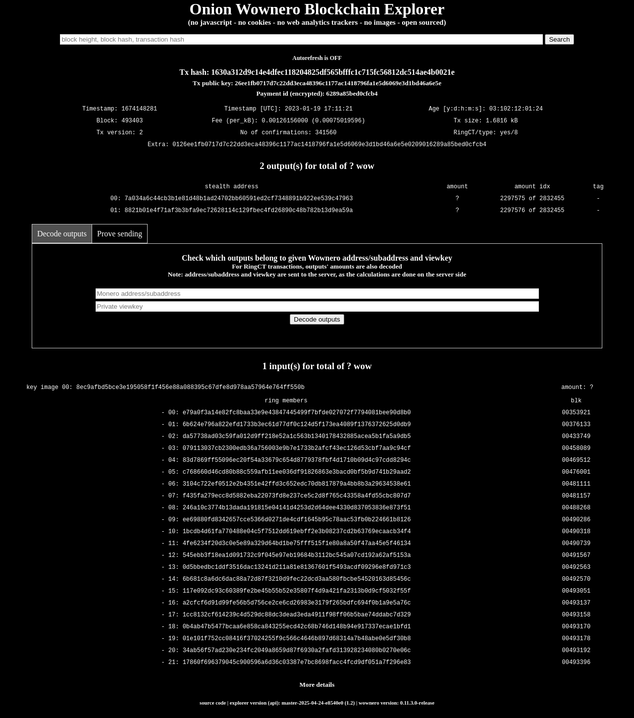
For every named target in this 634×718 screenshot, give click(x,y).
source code (213, 703)
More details (317, 684)
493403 (132, 121)
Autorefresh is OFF (317, 58)
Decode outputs (62, 233)
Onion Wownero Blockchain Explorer (317, 9)
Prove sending (119, 233)
